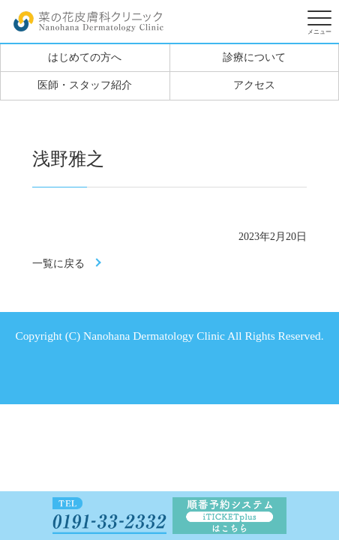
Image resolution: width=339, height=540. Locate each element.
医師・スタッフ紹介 (85, 85)
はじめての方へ (85, 57)
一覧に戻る (58, 263)
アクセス (254, 85)
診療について (254, 57)
